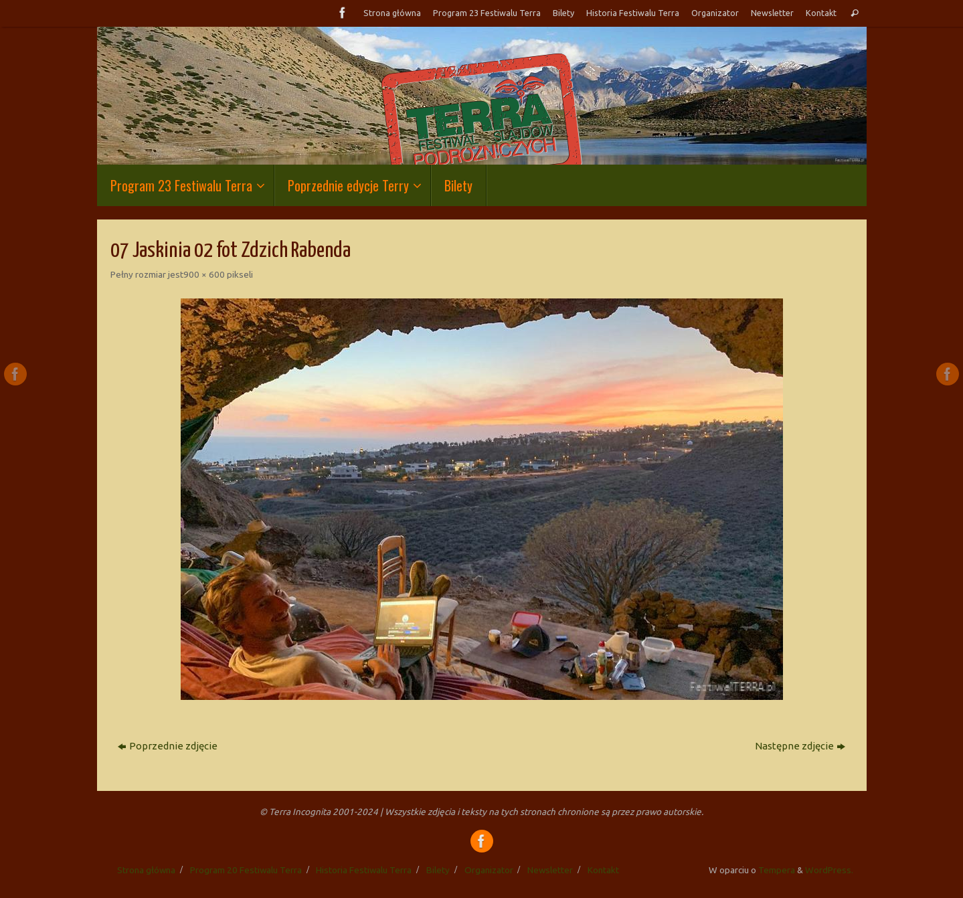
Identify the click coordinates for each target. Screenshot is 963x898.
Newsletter (772, 12)
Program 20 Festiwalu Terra (246, 870)
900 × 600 (204, 274)
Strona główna (392, 12)
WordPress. (829, 870)
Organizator (715, 12)
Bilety (563, 12)
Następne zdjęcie (800, 745)
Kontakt (821, 12)
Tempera (776, 870)
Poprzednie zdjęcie (167, 745)
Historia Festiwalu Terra (632, 12)
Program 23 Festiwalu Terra (487, 12)
